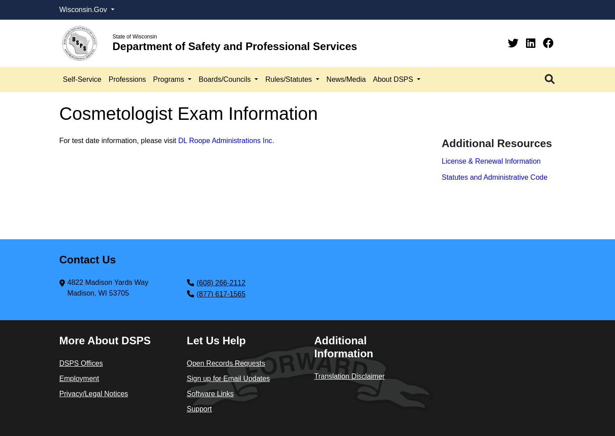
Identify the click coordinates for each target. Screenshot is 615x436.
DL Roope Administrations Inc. (226, 140)
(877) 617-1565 (221, 294)
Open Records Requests (226, 363)
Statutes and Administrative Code (495, 177)
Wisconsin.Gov (84, 9)
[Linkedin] (532, 43)
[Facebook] (548, 43)
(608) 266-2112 (221, 283)
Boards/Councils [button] (226, 79)
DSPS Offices (81, 363)
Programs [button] (169, 79)
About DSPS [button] (394, 79)
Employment (79, 378)
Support (199, 409)
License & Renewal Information (491, 161)
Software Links (210, 394)
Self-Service (82, 79)
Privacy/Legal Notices (93, 394)
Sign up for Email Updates (228, 378)
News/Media (346, 79)
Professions (127, 79)
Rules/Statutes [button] (289, 79)
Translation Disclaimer (349, 376)
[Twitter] (515, 43)
